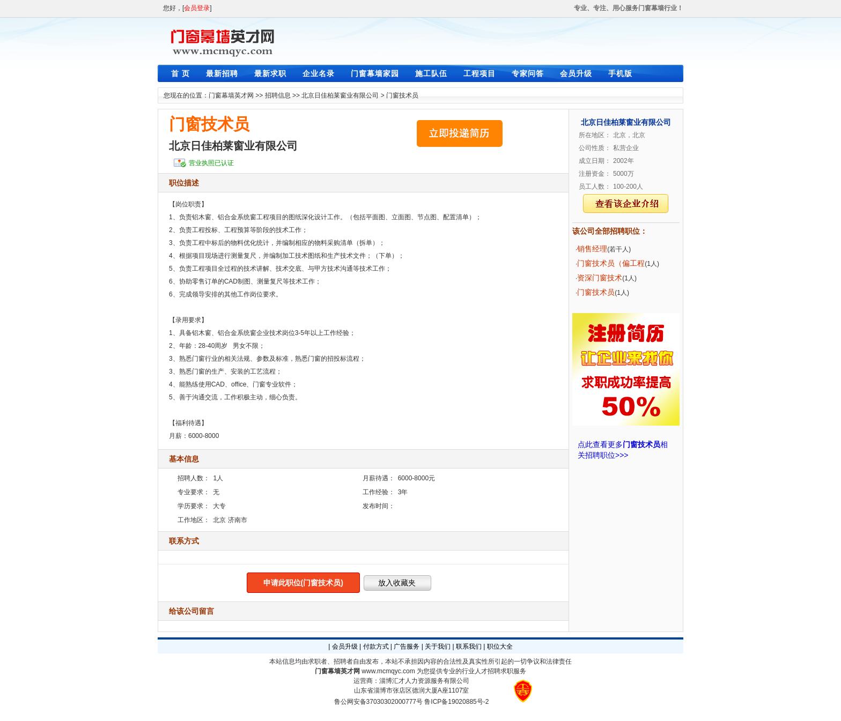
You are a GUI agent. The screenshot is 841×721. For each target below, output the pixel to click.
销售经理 (592, 248)
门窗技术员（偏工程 (611, 263)
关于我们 (438, 646)
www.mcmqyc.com (388, 671)
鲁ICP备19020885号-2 (456, 701)
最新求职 (270, 73)
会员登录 (197, 8)
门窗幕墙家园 (375, 73)
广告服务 (406, 646)
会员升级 (576, 73)
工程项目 (479, 73)
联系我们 (469, 646)
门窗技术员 (402, 95)
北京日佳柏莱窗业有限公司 (340, 95)
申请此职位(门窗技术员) (303, 582)
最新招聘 (222, 73)
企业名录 (319, 73)
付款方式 (376, 646)
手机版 (620, 73)
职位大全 (500, 646)
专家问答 (528, 73)
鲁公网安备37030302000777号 (378, 701)
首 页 (180, 73)
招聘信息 (278, 95)
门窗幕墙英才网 (231, 95)
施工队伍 (431, 73)
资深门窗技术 (599, 277)
